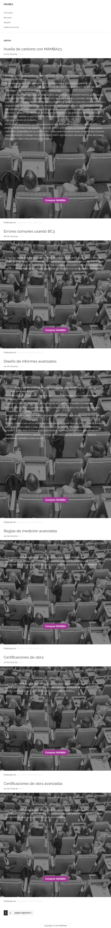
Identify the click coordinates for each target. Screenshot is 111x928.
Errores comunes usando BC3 (29, 231)
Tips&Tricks (38, 222)
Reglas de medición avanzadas (30, 531)
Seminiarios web (24, 222)
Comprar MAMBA (55, 200)
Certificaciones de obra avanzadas (33, 783)
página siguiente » (23, 913)
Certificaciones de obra (23, 657)
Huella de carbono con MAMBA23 (33, 49)
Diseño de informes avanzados (30, 361)
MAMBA (8, 4)
